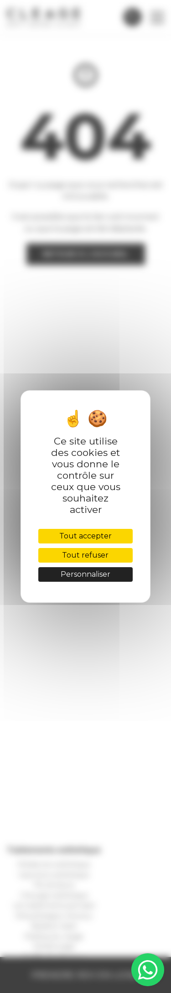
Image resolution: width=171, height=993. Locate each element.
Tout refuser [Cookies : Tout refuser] (85, 555)
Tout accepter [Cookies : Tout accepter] (85, 536)
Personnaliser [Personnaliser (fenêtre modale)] (85, 574)
